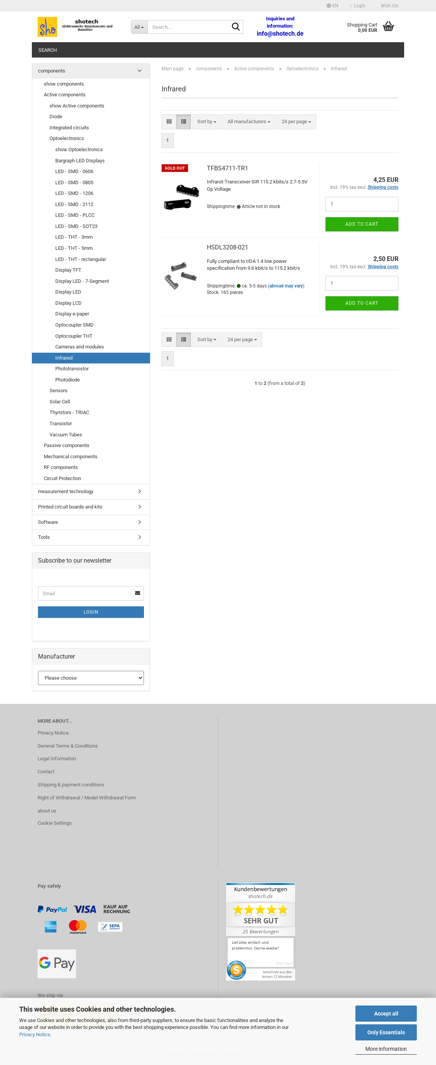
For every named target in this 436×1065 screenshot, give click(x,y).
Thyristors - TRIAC (69, 412)
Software (48, 522)
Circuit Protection (62, 478)
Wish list (387, 5)
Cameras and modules (79, 347)
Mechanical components (70, 456)
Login (91, 612)
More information (386, 1049)
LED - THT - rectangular (80, 259)
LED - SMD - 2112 (74, 204)
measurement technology (65, 491)
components (51, 71)
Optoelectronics (67, 138)
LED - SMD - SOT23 (76, 226)
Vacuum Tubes (66, 435)
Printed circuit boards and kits (70, 507)
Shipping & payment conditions (71, 785)
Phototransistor (72, 369)
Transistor (61, 423)
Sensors (59, 390)
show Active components (77, 106)
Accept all (386, 1014)
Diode (56, 116)
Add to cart (361, 224)
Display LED (68, 292)
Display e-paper (72, 314)
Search (47, 50)
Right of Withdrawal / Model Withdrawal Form (87, 798)
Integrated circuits (69, 127)
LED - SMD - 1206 (74, 193)
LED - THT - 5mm (73, 248)
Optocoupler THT (73, 336)
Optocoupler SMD (74, 325)
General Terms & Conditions (68, 746)
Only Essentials (386, 1032)
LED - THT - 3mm (73, 237)
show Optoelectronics (79, 149)
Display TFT (68, 270)
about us (47, 811)
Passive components (66, 445)
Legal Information (57, 758)
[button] (332, 6)
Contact (46, 771)
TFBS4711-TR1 (227, 168)
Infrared (64, 358)
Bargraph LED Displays (80, 160)
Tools (44, 537)
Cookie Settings (55, 823)
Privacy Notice (34, 1034)
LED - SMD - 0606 (74, 171)
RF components (61, 467)
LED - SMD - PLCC (74, 215)
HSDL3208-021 (227, 247)
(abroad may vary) (286, 286)
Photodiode (67, 380)
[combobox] (206, 121)
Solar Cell (60, 402)
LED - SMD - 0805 (74, 182)
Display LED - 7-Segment (82, 281)
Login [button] (357, 5)
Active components (65, 94)
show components (64, 84)
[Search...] (139, 27)
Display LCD (68, 303)
